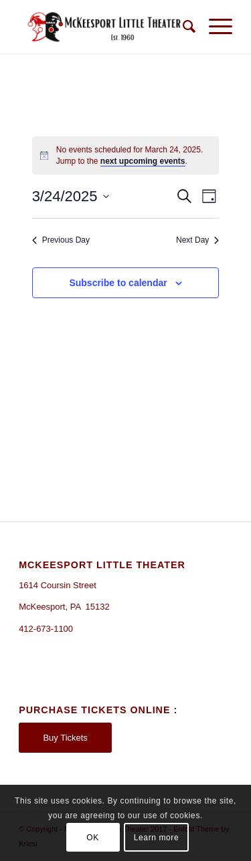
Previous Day (61, 240)
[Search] (182, 26)
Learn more (156, 837)
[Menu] (213, 26)
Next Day (197, 240)
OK (92, 837)
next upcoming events (142, 161)
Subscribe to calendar (118, 282)
